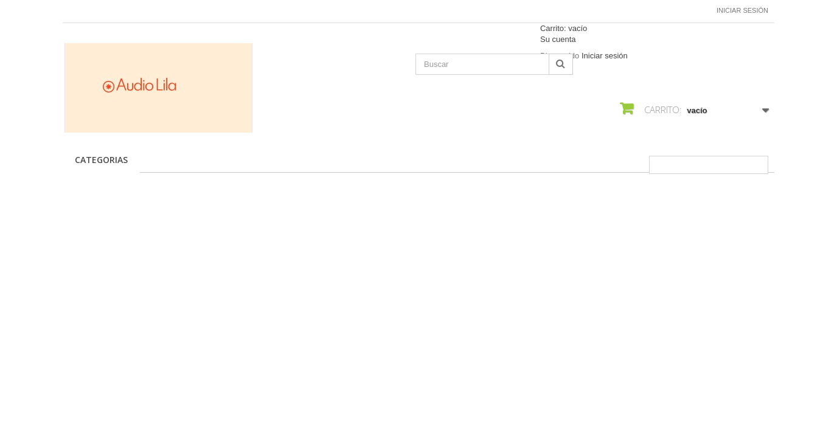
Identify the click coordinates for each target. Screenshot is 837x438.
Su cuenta (558, 39)
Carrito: (563, 28)
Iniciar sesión (742, 10)
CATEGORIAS (101, 159)
